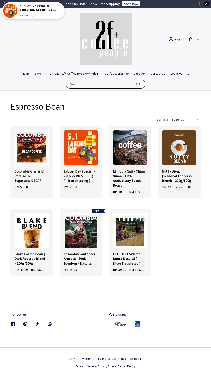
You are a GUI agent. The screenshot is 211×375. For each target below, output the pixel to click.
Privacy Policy (107, 366)
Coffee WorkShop (117, 73)
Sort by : (162, 119)
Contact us (158, 73)
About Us (176, 73)
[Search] (138, 84)
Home (26, 73)
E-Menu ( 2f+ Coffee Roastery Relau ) (75, 73)
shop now (131, 4)
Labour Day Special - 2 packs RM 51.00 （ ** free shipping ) (38, 8)
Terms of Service (86, 366)
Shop (38, 73)
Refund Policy (126, 366)
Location (140, 73)
